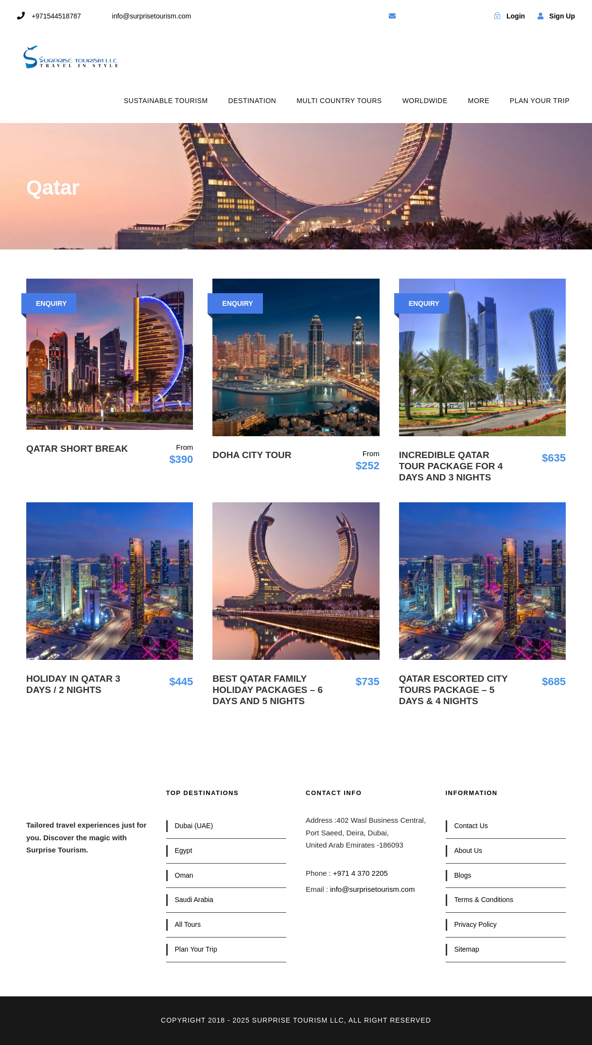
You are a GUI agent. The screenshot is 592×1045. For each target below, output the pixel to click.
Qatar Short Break (77, 448)
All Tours (188, 924)
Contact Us (471, 826)
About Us (468, 850)
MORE (478, 101)
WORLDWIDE (425, 101)
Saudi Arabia (194, 899)
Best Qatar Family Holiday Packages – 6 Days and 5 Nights (267, 689)
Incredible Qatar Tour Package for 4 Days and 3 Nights (451, 466)
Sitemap (466, 949)
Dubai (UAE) (194, 826)
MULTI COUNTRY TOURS (339, 101)
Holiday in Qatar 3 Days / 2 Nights (73, 684)
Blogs (462, 875)
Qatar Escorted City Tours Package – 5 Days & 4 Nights (453, 689)
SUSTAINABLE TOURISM (166, 101)
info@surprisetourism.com (372, 889)
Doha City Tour (251, 455)
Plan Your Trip (196, 949)
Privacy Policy (475, 924)
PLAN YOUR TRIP (540, 101)
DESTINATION (252, 101)
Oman (184, 875)
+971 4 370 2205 (360, 873)
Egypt (183, 850)
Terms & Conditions (483, 899)
